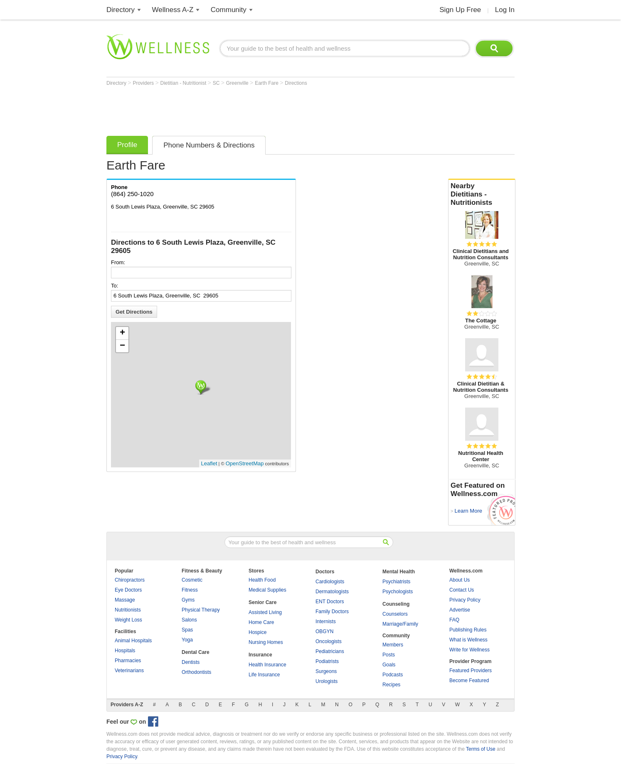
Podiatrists (327, 661)
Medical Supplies (267, 590)
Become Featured (469, 680)
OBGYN (324, 631)
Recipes (391, 685)
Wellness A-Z (173, 10)
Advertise (459, 610)
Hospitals (125, 650)
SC (217, 83)
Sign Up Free (460, 10)
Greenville (238, 83)
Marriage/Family (400, 624)
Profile (127, 145)
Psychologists (397, 591)
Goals (388, 665)
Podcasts (392, 675)
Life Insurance (264, 675)
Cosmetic (192, 580)
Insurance (260, 655)
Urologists (326, 681)
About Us (459, 580)
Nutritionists (128, 610)
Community (228, 10)
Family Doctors (332, 611)
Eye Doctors (128, 590)
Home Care (261, 622)
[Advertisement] (257, 109)
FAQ (454, 620)
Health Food (262, 580)
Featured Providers (470, 670)
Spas (187, 630)
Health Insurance (267, 665)
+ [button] (122, 333)
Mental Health (398, 572)
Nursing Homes (266, 642)
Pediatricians (329, 651)
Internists (325, 621)
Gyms (188, 600)
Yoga (187, 640)
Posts (388, 655)
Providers (144, 83)
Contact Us (461, 590)
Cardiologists (329, 582)
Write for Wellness (469, 650)
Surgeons (326, 671)
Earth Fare (267, 83)
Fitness (190, 590)
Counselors (395, 614)
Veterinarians (129, 670)
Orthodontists (196, 672)
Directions (296, 83)
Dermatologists (332, 591)
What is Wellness (468, 640)
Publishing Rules (467, 630)
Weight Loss (128, 620)
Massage (125, 600)
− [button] (122, 346)
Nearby (482, 194)
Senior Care (262, 602)
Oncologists (328, 641)
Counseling (395, 604)
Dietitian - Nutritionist (184, 83)
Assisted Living (265, 612)
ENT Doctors (329, 601)
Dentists (191, 662)
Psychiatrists (396, 582)
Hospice (257, 632)
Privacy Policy (465, 600)
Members (392, 645)
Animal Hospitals (133, 641)
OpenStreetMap (245, 463)
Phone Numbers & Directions (208, 145)
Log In (505, 10)
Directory (120, 10)
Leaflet (209, 463)
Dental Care (195, 652)
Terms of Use (480, 749)
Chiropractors (130, 580)
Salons (189, 620)
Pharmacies (128, 660)
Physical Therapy (201, 610)
